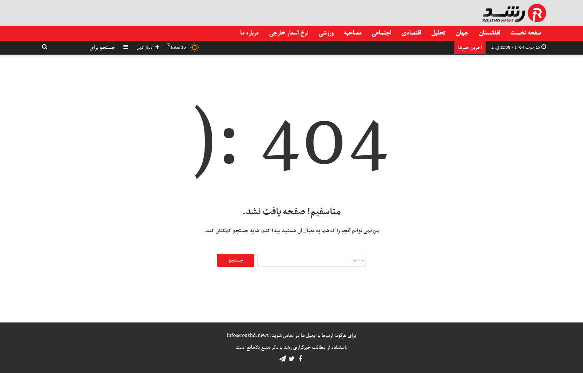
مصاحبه (352, 33)
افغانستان (489, 33)
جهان (461, 33)
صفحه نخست (525, 33)
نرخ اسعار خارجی (288, 33)
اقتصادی (411, 33)
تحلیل (438, 33)
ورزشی (325, 33)
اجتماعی (381, 33)
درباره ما (249, 33)
